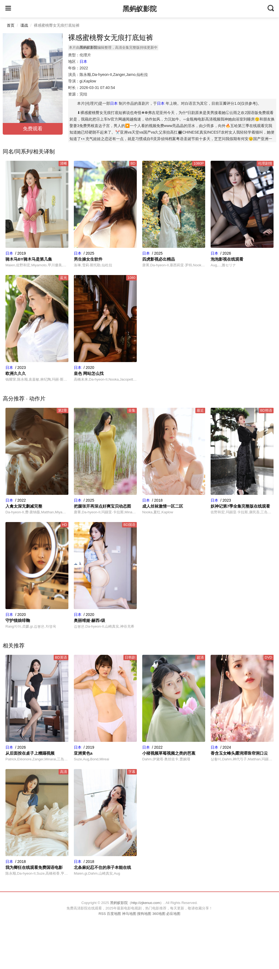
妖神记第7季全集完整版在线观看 (240, 506)
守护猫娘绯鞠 (17, 620)
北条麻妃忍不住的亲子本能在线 (102, 867)
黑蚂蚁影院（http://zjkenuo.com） (137, 903)
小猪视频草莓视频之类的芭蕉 (168, 753)
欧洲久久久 (15, 373)
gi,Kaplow (88, 81)
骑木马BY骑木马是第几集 (28, 259)
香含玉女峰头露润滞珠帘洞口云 (239, 753)
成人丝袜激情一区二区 (162, 506)
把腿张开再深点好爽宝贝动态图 (102, 506)
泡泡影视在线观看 (227, 259)
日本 (83, 61)
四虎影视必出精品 (158, 259)
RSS (102, 914)
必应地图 (173, 914)
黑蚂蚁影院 (140, 9)
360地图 (158, 914)
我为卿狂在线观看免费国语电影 (34, 867)
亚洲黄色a (83, 753)
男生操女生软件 (88, 259)
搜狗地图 (144, 914)
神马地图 (129, 914)
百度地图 (114, 914)
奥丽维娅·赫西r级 (89, 620)
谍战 (24, 25)
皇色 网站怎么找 (89, 373)
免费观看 (33, 128)
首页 (10, 25)
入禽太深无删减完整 (23, 506)
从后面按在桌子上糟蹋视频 (29, 753)
